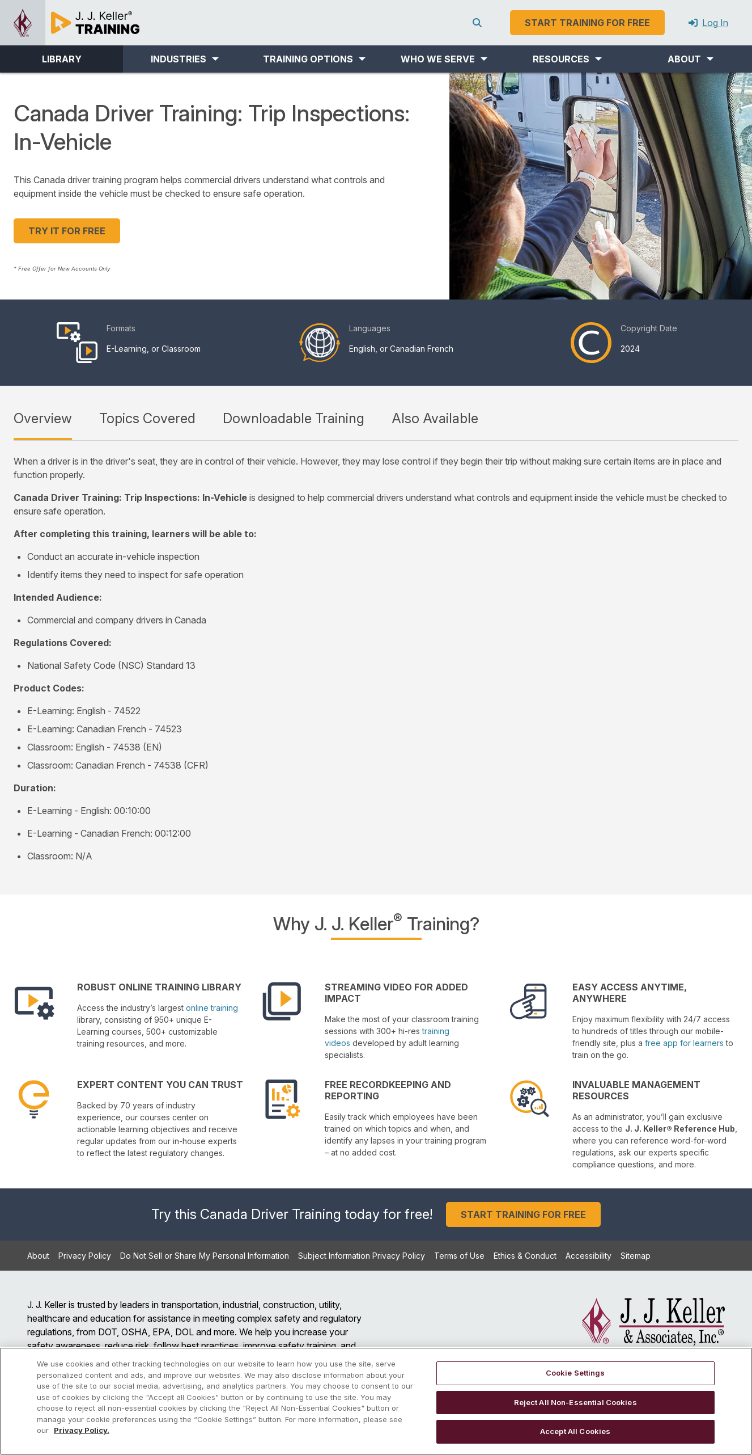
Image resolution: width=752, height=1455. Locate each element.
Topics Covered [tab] (147, 418)
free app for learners (684, 1043)
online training (212, 1008)
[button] (184, 59)
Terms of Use (459, 1255)
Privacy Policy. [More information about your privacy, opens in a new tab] (81, 1430)
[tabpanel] (376, 658)
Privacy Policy (84, 1255)
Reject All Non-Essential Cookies (575, 1402)
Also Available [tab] (435, 418)
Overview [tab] (43, 418)
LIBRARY (62, 59)
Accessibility (588, 1255)
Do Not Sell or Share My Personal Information (204, 1255)
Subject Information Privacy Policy (361, 1255)
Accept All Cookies (575, 1431)
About (38, 1255)
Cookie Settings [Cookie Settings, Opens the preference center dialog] (575, 1372)
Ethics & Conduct (525, 1255)
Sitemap (636, 1255)
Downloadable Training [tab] (293, 418)
